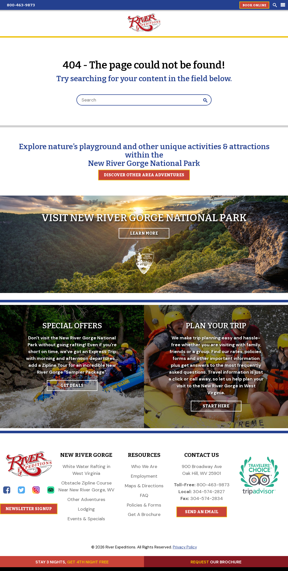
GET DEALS (72, 385)
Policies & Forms (144, 505)
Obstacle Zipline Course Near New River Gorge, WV (86, 486)
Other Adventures (86, 499)
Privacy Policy (185, 547)
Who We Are (144, 466)
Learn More (144, 233)
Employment (144, 476)
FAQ (144, 495)
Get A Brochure (144, 514)
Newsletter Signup (29, 508)
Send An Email (201, 511)
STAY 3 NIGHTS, (72, 562)
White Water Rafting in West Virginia (86, 469)
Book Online (254, 5)
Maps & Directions (144, 486)
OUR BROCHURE (216, 562)
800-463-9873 (21, 5)
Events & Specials (86, 519)
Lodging (86, 509)
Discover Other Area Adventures (144, 174)
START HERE (216, 406)
